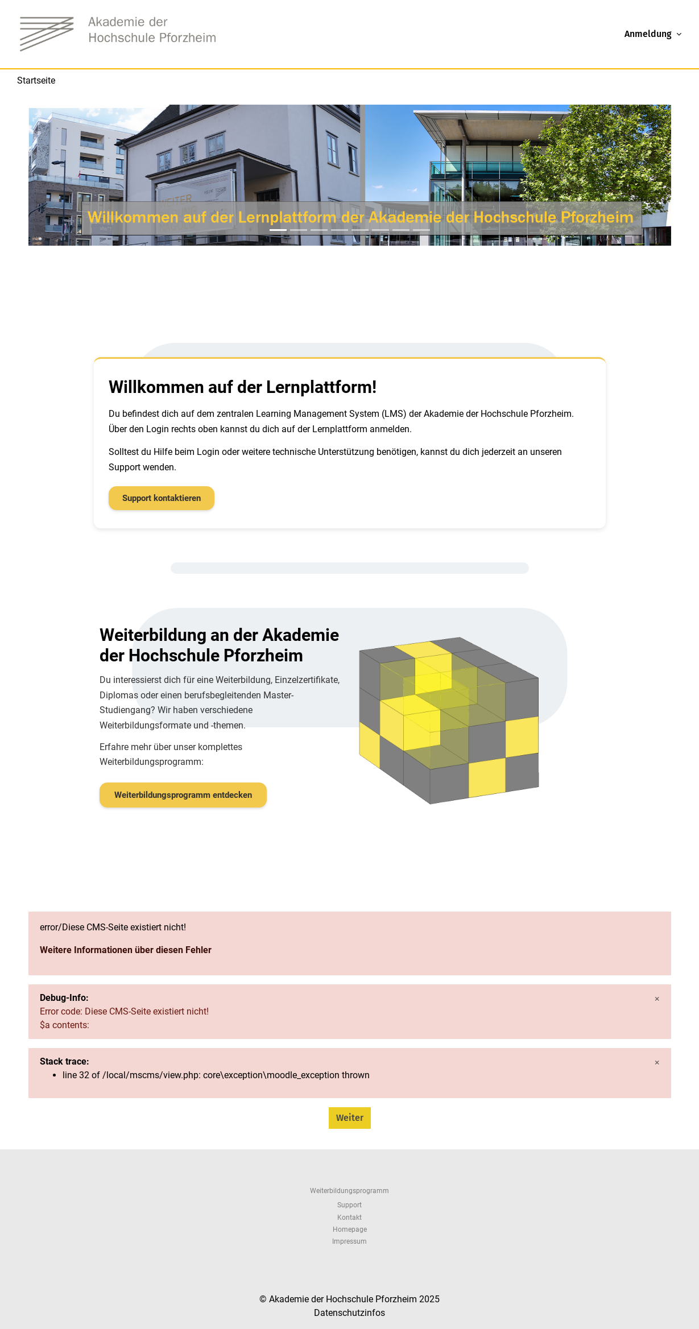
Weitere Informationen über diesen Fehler (126, 950)
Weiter (349, 1117)
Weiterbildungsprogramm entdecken (183, 795)
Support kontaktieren (161, 498)
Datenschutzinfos (349, 1312)
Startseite (36, 80)
